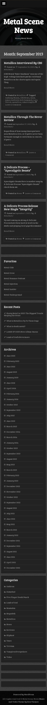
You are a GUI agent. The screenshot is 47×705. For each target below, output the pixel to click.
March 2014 (11, 437)
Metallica (21, 95)
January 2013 (12, 481)
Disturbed (10, 592)
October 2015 (12, 404)
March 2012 (11, 530)
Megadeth (10, 613)
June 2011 (10, 557)
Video (9, 657)
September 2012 (13, 502)
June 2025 (10, 356)
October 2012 (12, 497)
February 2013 (12, 475)
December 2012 (13, 486)
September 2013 (13, 453)
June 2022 (10, 366)
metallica (16, 102)
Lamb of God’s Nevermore (18, 337)
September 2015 (13, 410)
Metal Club (9, 267)
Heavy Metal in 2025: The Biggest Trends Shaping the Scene (23, 314)
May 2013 (10, 464)
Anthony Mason (12, 97)
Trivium (10, 646)
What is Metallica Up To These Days (22, 321)
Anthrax (10, 586)
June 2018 (10, 383)
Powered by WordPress (23, 694)
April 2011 (11, 562)
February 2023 (12, 361)
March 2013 (11, 470)
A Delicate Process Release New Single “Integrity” (21, 207)
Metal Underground (13, 295)
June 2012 (10, 519)
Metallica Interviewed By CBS (23, 63)
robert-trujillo (28, 102)
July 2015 (10, 415)
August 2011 (11, 551)
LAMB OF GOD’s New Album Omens (22, 331)
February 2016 (12, 393)
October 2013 (12, 448)
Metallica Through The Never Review (23, 118)
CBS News (24, 97)
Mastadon (10, 608)
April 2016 (11, 388)
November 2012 (13, 491)
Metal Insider (10, 289)
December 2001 (13, 568)
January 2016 (12, 399)
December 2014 (13, 432)
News (19, 193)
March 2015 (11, 426)
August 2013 (11, 459)
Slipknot (10, 635)
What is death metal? (15, 326)
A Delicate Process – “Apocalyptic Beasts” (17, 168)
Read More (9, 87)
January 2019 (12, 377)
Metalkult (8, 69)
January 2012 (12, 535)
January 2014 (12, 443)
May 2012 (10, 524)
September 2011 (13, 546)
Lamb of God (12, 602)
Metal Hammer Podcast (14, 278)
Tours (8, 640)
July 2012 (10, 513)
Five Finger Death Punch (17, 597)
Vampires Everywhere (16, 651)
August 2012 (11, 508)
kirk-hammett (26, 100)
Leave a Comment (31, 193)
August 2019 (11, 372)
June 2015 (10, 421)
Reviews (10, 630)
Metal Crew (9, 273)
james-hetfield (12, 100)
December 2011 (13, 540)
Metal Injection (11, 284)
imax (32, 97)
